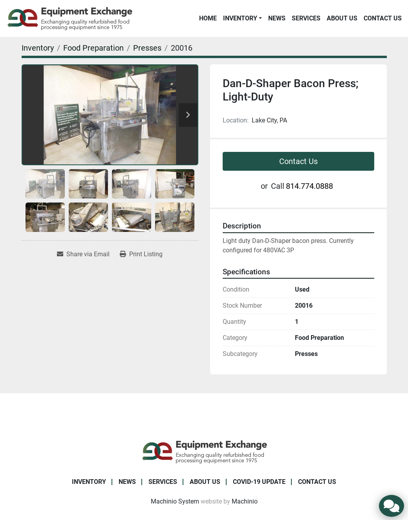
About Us (342, 18)
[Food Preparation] (93, 48)
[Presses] (147, 48)
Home (208, 18)
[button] (242, 18)
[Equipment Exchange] (204, 451)
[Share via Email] (83, 254)
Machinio (245, 501)
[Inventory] (38, 48)
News (276, 18)
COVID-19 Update (259, 481)
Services (306, 18)
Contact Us (383, 18)
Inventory (240, 18)
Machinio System (175, 501)
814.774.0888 (309, 186)
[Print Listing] (141, 254)
